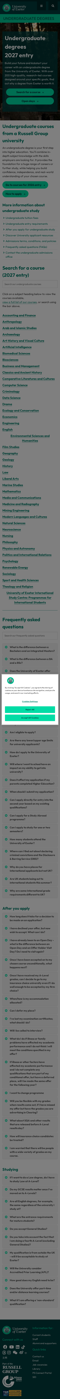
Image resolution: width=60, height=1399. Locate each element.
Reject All (30, 709)
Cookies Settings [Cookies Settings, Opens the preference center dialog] (30, 701)
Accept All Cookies (30, 718)
